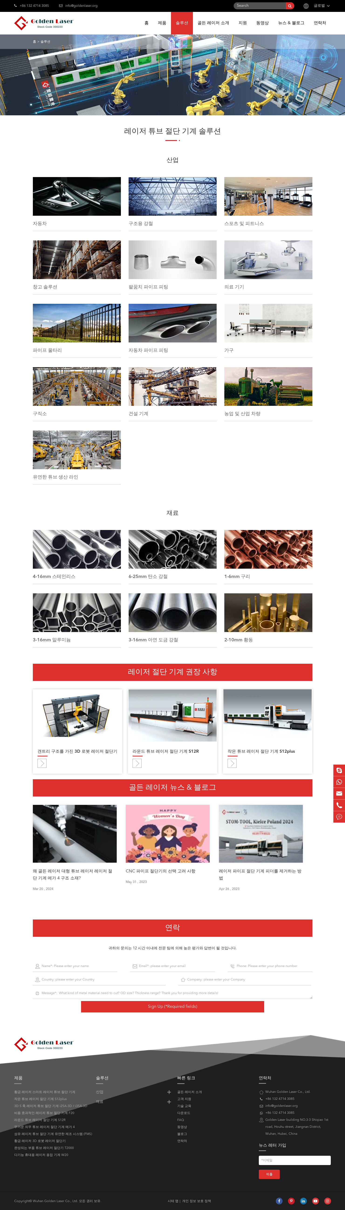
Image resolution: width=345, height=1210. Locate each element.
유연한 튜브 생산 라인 (55, 477)
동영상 (262, 27)
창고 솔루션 (45, 287)
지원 (243, 27)
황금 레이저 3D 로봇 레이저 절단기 (40, 1141)
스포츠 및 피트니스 (244, 223)
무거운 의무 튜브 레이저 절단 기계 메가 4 (44, 1127)
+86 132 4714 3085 (31, 5)
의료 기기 (234, 287)
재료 (173, 513)
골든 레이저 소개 (213, 27)
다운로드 (183, 1113)
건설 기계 (138, 413)
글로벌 (319, 6)
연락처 (320, 27)
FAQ (180, 1120)
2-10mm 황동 (238, 640)
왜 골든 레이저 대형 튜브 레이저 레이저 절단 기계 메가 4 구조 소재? (72, 874)
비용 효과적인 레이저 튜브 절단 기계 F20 (44, 1113)
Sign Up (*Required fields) (172, 1007)
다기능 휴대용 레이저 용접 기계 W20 (41, 1155)
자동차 (40, 223)
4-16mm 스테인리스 (54, 576)
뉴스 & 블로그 (291, 27)
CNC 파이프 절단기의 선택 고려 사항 (160, 871)
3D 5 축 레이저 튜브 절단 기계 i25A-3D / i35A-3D (50, 1106)
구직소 (40, 413)
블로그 (182, 1134)
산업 (173, 160)
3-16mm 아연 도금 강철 (153, 640)
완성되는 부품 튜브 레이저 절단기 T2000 (44, 1148)
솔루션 (182, 27)
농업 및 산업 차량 (242, 413)
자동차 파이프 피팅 (148, 350)
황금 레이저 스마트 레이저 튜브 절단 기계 (44, 1092)
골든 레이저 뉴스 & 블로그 (172, 788)
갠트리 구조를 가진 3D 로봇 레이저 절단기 (77, 751)
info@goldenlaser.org (81, 5)
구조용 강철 (141, 223)
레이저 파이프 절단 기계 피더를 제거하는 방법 (260, 874)
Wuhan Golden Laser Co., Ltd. (55, 1201)
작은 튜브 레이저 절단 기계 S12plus (261, 751)
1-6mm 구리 (237, 576)
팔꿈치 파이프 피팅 (148, 287)
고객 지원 (184, 1099)
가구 (229, 350)
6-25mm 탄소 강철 (148, 576)
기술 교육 (184, 1106)
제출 (269, 1174)
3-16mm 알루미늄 (52, 640)
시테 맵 (173, 1201)
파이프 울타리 (47, 350)
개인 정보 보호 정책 (196, 1201)
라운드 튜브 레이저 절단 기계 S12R (166, 751)
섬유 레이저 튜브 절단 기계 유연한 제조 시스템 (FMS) (53, 1134)
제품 (162, 27)
